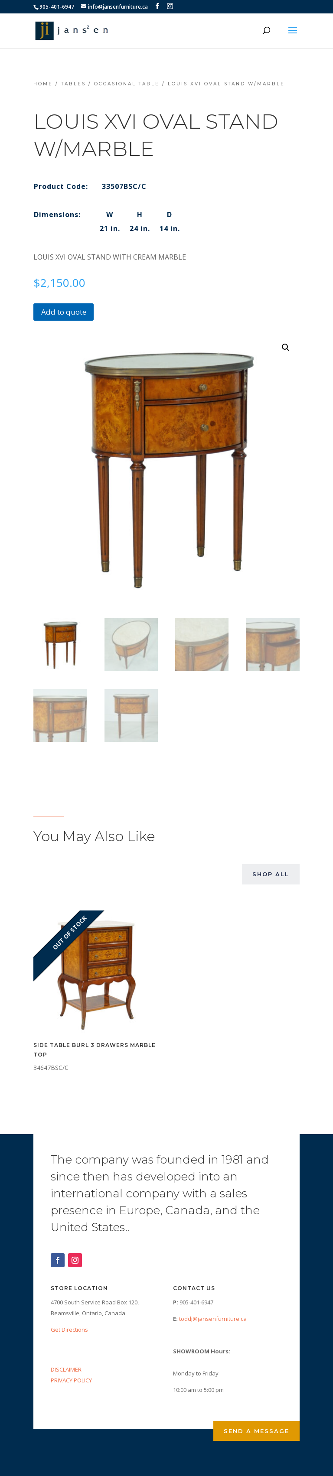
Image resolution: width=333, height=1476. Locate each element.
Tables (73, 84)
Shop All (270, 874)
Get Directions (69, 1329)
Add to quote (63, 312)
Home (43, 84)
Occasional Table (127, 84)
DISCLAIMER (66, 1369)
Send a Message (256, 1430)
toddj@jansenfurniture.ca (213, 1319)
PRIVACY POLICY (71, 1380)
